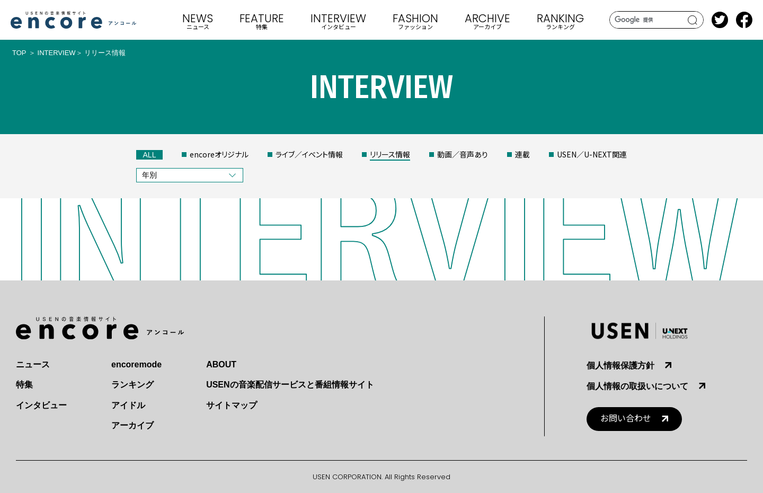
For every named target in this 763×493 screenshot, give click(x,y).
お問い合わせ (625, 418)
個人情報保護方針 (620, 365)
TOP (19, 53)
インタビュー (41, 405)
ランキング (132, 384)
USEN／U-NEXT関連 (592, 154)
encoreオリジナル (219, 154)
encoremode (136, 364)
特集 (24, 384)
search (693, 20)
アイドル (128, 405)
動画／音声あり (462, 154)
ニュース (33, 364)
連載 (522, 154)
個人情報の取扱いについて (637, 386)
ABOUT (221, 364)
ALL (149, 155)
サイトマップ (231, 405)
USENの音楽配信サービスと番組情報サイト (290, 384)
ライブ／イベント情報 (309, 154)
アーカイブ (132, 425)
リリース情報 (390, 154)
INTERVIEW (57, 53)
